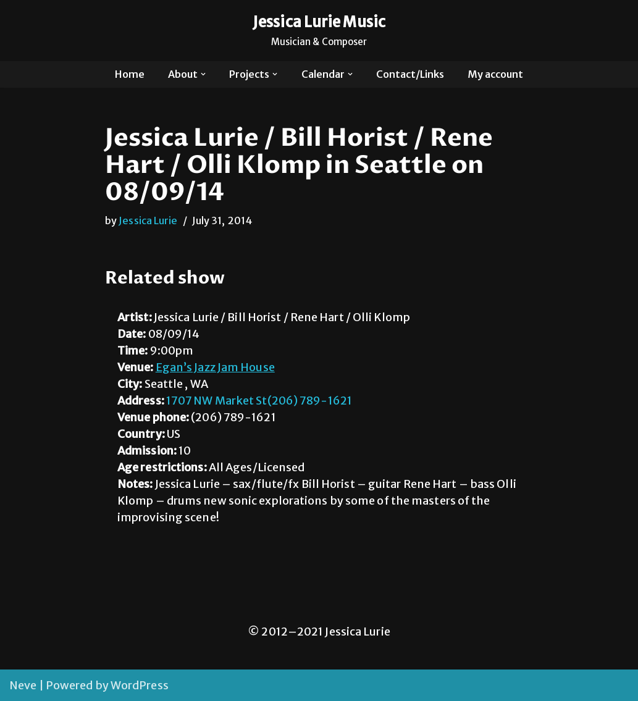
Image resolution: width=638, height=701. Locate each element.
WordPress (140, 685)
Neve (22, 685)
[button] (203, 74)
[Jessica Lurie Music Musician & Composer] (319, 30)
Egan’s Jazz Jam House (215, 367)
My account (495, 74)
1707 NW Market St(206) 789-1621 (259, 400)
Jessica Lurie (148, 220)
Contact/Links (410, 74)
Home (130, 74)
